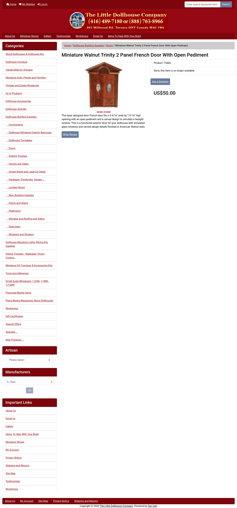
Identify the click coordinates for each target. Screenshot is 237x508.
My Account (12, 449)
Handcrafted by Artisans (19, 69)
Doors (109, 45)
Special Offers (13, 324)
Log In (42, 4)
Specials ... (12, 332)
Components (14, 124)
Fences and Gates (17, 163)
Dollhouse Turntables (19, 140)
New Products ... (15, 339)
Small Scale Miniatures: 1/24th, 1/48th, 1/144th (27, 283)
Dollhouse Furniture (16, 62)
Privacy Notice (14, 457)
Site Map (10, 473)
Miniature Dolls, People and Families (26, 77)
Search (226, 4)
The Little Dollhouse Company (116, 506)
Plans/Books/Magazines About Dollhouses (29, 300)
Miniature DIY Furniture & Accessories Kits (29, 265)
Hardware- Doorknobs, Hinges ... (25, 179)
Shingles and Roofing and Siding (25, 218)
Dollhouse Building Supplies (88, 45)
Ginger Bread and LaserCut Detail (26, 171)
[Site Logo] (118, 21)
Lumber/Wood (15, 187)
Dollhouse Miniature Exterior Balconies (29, 132)
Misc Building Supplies (20, 195)
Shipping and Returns (17, 465)
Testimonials (63, 36)
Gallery (47, 36)
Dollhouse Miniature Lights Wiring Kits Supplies (27, 244)
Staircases (13, 226)
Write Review (70, 134)
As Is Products (14, 93)
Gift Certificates (14, 316)
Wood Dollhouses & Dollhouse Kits (25, 54)
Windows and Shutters (20, 234)
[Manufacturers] (29, 382)
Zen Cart (152, 506)
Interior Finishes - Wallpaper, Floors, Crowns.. (25, 255)
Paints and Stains (17, 203)
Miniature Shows (29, 36)
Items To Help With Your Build (124, 36)
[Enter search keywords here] (202, 4)
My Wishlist (27, 4)
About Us (10, 36)
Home (11, 4)
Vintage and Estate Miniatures (22, 85)
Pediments (13, 210)
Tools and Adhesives (17, 273)
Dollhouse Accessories (18, 101)
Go (29, 390)
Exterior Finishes (16, 156)
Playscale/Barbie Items (18, 292)
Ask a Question (160, 81)
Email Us (98, 36)
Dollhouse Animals (16, 109)
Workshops (82, 36)
